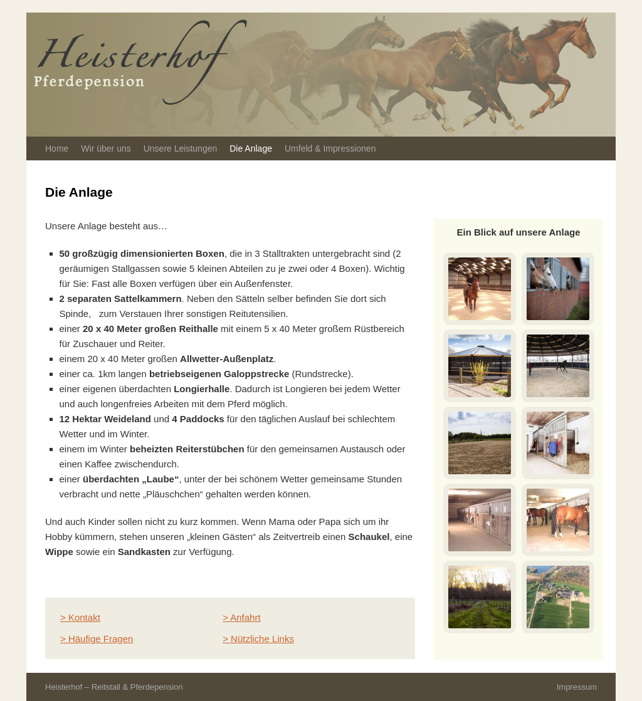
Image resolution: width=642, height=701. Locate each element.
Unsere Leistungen (181, 148)
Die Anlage (250, 148)
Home (56, 148)
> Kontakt (80, 617)
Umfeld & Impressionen (330, 148)
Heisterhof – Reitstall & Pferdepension (114, 687)
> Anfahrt (241, 617)
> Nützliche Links (258, 638)
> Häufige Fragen (96, 638)
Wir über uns (105, 148)
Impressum (577, 687)
